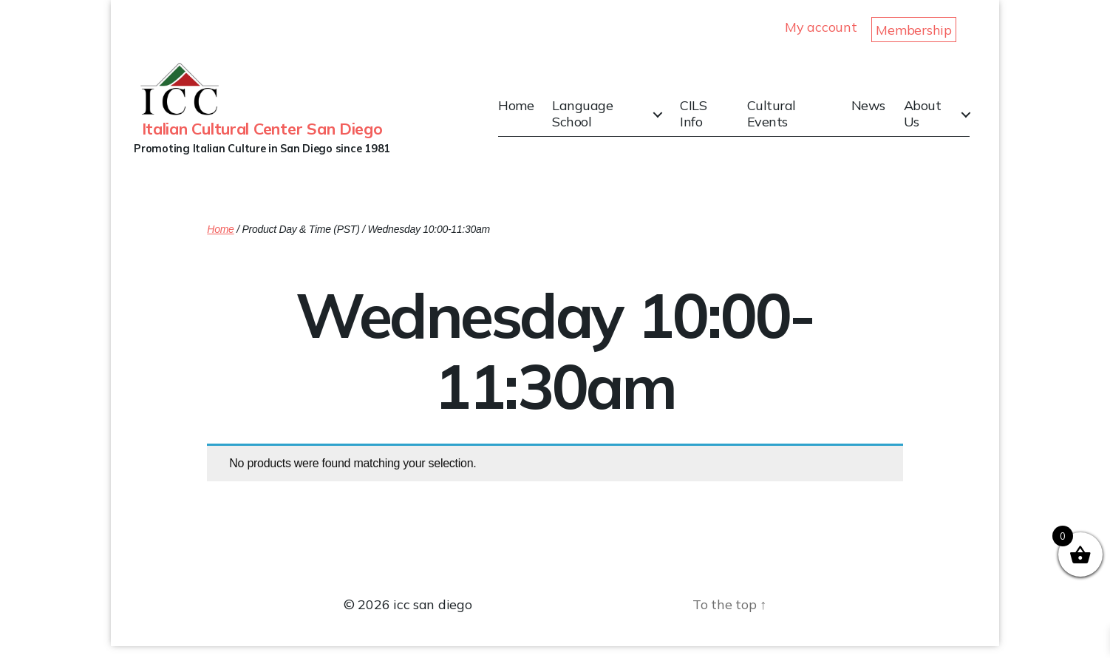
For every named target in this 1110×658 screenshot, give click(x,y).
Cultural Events (776, 119)
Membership (913, 29)
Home (526, 112)
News (871, 112)
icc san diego (432, 616)
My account (821, 26)
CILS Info (700, 119)
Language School (592, 119)
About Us (925, 119)
